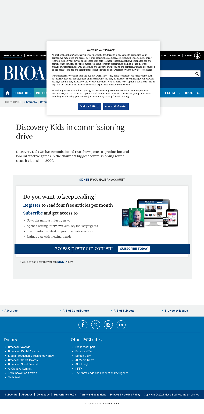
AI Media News (84, 360)
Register (175, 55)
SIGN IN (62, 261)
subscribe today (134, 248)
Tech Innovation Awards (22, 373)
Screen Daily (83, 355)
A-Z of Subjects (124, 310)
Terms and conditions (93, 394)
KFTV (78, 368)
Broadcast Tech (84, 351)
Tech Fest (14, 377)
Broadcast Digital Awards (23, 351)
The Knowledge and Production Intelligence (101, 373)
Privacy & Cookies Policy (125, 394)
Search (197, 74)
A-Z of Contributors (76, 310)
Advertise (11, 310)
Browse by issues (176, 310)
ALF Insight (82, 364)
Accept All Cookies (116, 106)
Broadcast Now (12, 55)
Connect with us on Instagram (108, 324)
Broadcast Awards (19, 347)
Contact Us (43, 394)
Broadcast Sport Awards (23, 360)
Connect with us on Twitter (95, 324)
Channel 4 (30, 102)
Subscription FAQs (65, 394)
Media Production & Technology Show (31, 355)
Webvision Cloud (110, 403)
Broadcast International (42, 55)
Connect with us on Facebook (83, 324)
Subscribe (160, 55)
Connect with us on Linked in (121, 324)
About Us (27, 394)
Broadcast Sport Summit (23, 364)
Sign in (188, 55)
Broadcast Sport (85, 347)
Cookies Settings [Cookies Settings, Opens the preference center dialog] (89, 106)
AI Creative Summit (19, 368)
